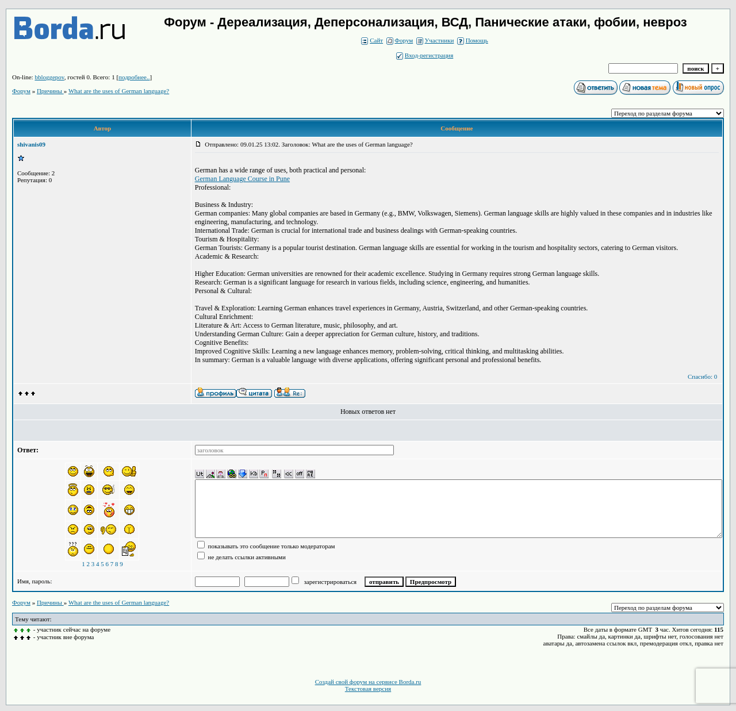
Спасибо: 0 (702, 376)
